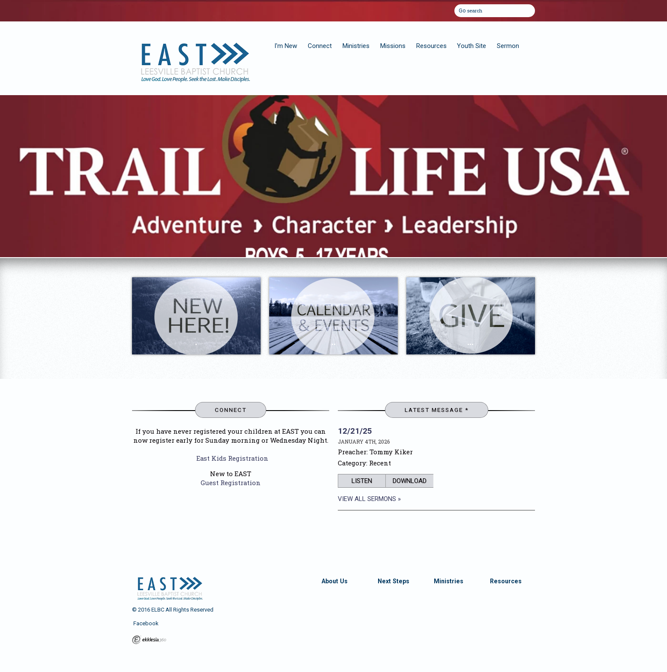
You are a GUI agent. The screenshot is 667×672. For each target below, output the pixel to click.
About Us (334, 581)
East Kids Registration (232, 458)
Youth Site (471, 46)
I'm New (285, 46)
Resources (431, 46)
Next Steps (393, 581)
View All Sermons (367, 499)
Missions (393, 46)
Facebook (145, 623)
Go (462, 9)
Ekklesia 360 (149, 640)
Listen (362, 481)
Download (410, 481)
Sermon (508, 46)
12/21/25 (355, 431)
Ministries (356, 46)
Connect (320, 46)
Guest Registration (231, 482)
